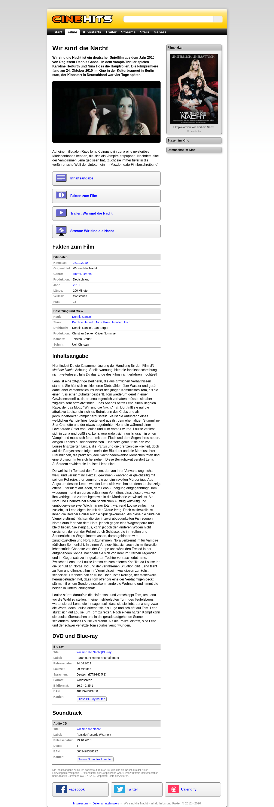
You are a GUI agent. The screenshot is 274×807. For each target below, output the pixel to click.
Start (58, 32)
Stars (144, 32)
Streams (128, 32)
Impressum (80, 803)
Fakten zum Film (83, 196)
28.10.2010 (80, 262)
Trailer (111, 32)
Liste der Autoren (118, 775)
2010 (76, 285)
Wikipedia (73, 772)
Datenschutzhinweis (106, 803)
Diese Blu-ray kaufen (91, 699)
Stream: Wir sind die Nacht (92, 231)
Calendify (189, 789)
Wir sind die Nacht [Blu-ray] (94, 652)
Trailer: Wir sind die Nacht (91, 213)
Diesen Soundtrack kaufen (95, 759)
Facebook (76, 789)
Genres (160, 32)
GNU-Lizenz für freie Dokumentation (137, 772)
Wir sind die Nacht (121, 769)
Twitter (132, 789)
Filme (72, 32)
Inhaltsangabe (81, 178)
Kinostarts (92, 32)
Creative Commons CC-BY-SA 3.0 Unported (82, 775)
